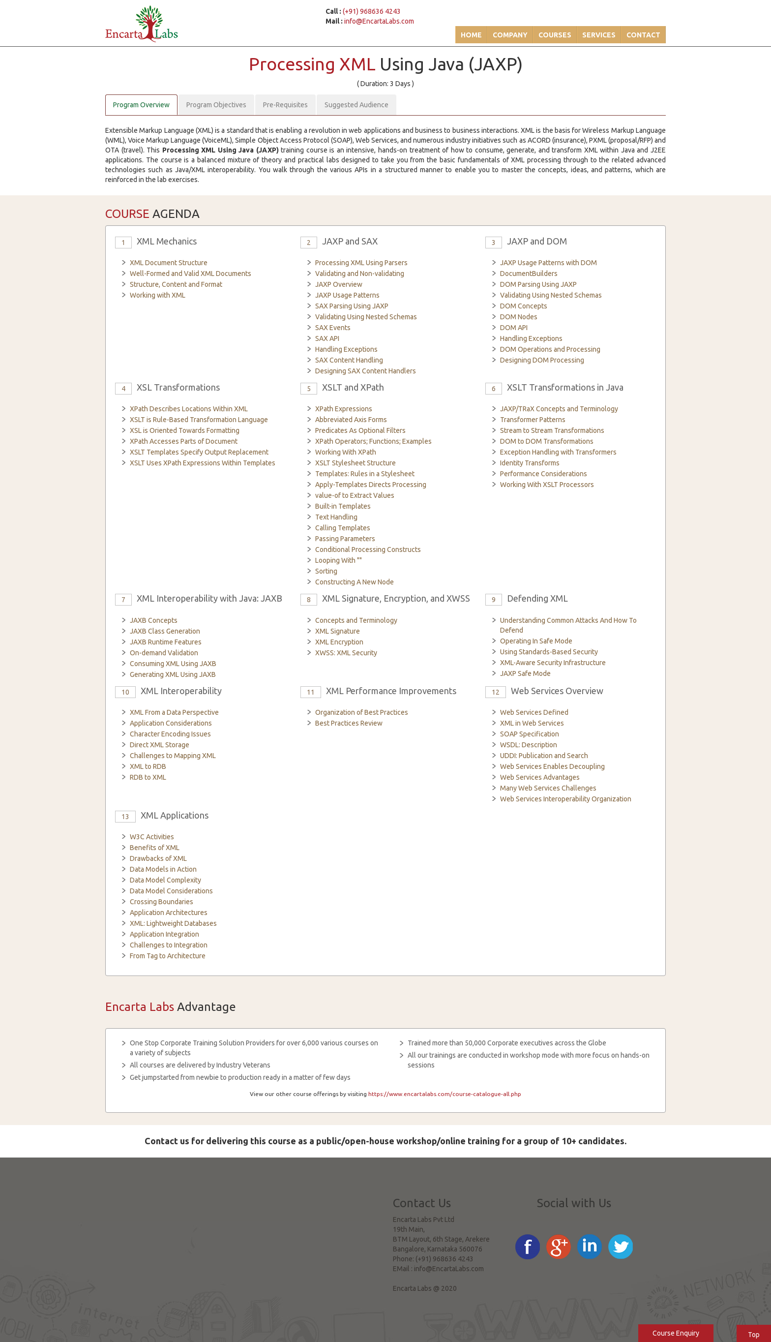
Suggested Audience (356, 105)
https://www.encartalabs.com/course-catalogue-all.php (444, 1094)
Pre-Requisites (285, 105)
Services (599, 35)
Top (754, 1335)
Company (510, 35)
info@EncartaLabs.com (379, 21)
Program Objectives (216, 105)
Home (471, 35)
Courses (554, 35)
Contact (643, 35)
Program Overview (141, 105)
